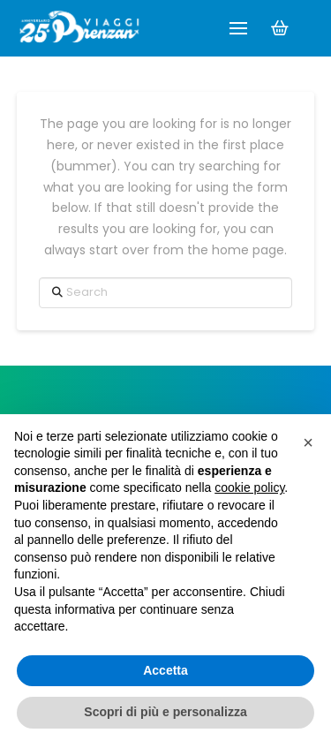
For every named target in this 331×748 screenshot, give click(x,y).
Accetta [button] (165, 670)
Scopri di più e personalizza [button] (165, 712)
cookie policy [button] (249, 487)
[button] (238, 28)
